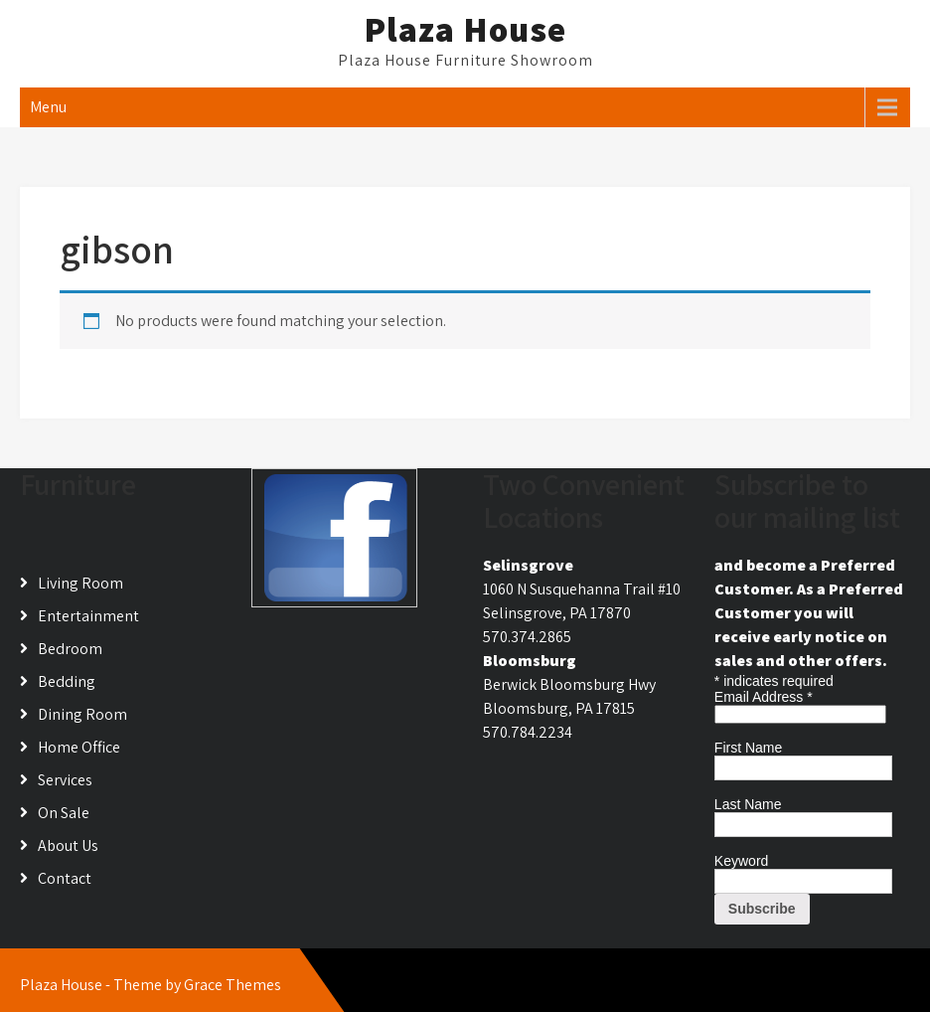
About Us (68, 845)
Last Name (748, 804)
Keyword (741, 861)
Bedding (66, 681)
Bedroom (70, 648)
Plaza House (465, 29)
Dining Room (82, 714)
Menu (48, 106)
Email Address (763, 697)
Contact (64, 878)
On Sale (63, 812)
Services (65, 779)
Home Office (79, 747)
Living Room (80, 583)
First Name (748, 748)
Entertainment (88, 615)
